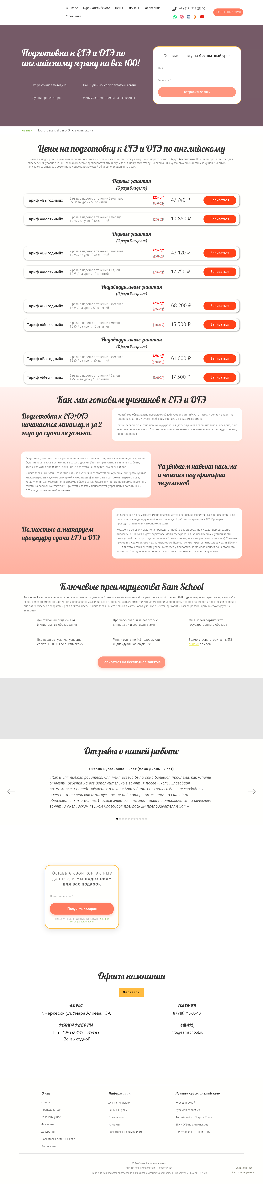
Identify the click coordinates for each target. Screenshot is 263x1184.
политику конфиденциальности (89, 920)
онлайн (194, 644)
